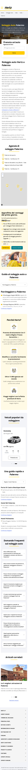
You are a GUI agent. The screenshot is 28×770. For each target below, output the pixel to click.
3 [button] (16, 463)
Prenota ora (14, 457)
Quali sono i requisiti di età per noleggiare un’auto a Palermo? (14, 615)
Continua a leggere (6, 308)
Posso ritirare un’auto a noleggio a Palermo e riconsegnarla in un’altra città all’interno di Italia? (14, 575)
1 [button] (11, 463)
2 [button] (13, 463)
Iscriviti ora (6, 248)
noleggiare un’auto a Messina (10, 110)
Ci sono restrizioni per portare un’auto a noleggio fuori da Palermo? (14, 596)
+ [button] (2, 174)
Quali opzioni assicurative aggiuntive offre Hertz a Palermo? (14, 635)
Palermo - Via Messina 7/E (12, 159)
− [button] (2, 176)
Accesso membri (17, 248)
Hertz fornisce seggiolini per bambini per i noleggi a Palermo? (14, 644)
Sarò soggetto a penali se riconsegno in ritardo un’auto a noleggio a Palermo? (14, 606)
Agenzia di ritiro (8, 44)
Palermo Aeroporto (10, 155)
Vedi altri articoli (14, 700)
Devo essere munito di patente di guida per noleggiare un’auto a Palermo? (14, 565)
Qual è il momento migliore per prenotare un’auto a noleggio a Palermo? (14, 585)
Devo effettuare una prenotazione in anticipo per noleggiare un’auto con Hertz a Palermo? (14, 554)
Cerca (14, 53)
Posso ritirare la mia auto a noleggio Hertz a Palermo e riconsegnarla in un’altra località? (14, 625)
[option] (14, 444)
